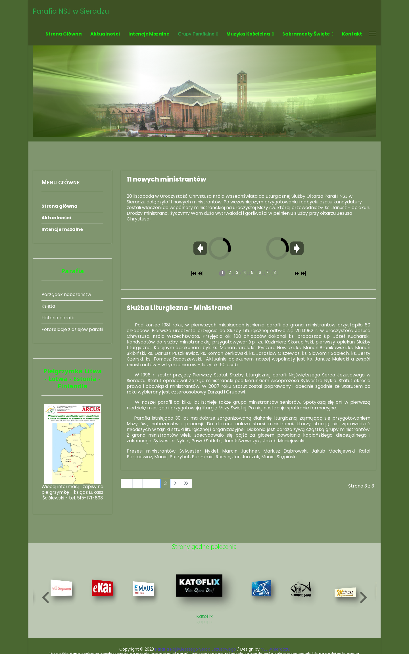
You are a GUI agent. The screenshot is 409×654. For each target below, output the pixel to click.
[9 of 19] (145, 594)
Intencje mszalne (148, 34)
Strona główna (63, 34)
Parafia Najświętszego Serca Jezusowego (195, 649)
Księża (48, 306)
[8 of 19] (104, 593)
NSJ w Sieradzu (275, 649)
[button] (45, 597)
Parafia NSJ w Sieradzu (71, 11)
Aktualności (105, 34)
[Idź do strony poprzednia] (137, 483)
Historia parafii (57, 317)
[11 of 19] (264, 593)
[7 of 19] (62, 593)
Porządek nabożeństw (66, 294)
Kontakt (352, 34)
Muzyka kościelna (248, 34)
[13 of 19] (348, 598)
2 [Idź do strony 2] (156, 483)
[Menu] (372, 34)
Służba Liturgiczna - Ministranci (179, 307)
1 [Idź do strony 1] (146, 483)
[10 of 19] (204, 593)
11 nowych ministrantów (166, 179)
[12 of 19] (303, 594)
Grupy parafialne (196, 34)
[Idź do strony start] (127, 483)
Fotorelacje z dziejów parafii (72, 329)
